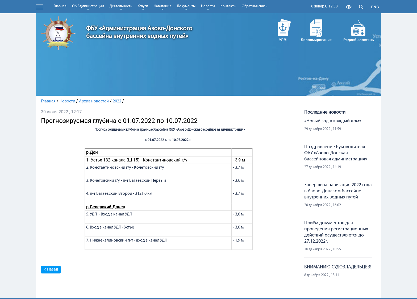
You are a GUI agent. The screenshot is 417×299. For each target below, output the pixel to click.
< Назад (51, 269)
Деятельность (121, 7)
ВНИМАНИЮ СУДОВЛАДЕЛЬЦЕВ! (337, 267)
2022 (117, 101)
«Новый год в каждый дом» (332, 121)
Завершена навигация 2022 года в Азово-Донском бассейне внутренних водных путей (338, 191)
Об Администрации (88, 7)
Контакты (228, 6)
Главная (60, 6)
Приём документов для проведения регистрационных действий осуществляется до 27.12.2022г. (336, 232)
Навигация (162, 7)
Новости (208, 7)
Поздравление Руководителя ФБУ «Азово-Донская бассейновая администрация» (335, 153)
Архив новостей (94, 101)
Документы (186, 7)
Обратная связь (254, 6)
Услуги (143, 7)
